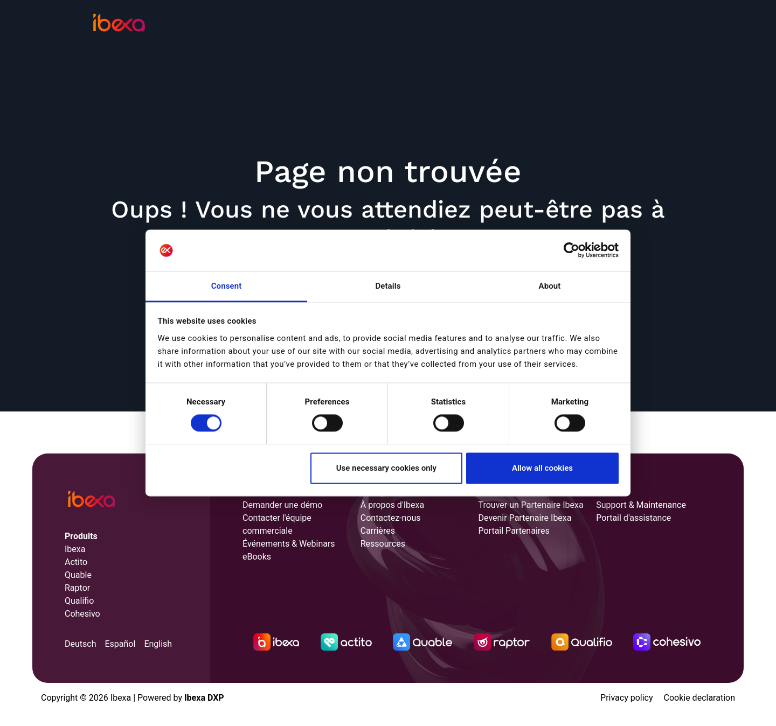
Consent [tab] (226, 286)
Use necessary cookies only (386, 468)
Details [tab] (387, 286)
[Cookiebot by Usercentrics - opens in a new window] (571, 250)
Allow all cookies (542, 468)
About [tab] (550, 286)
